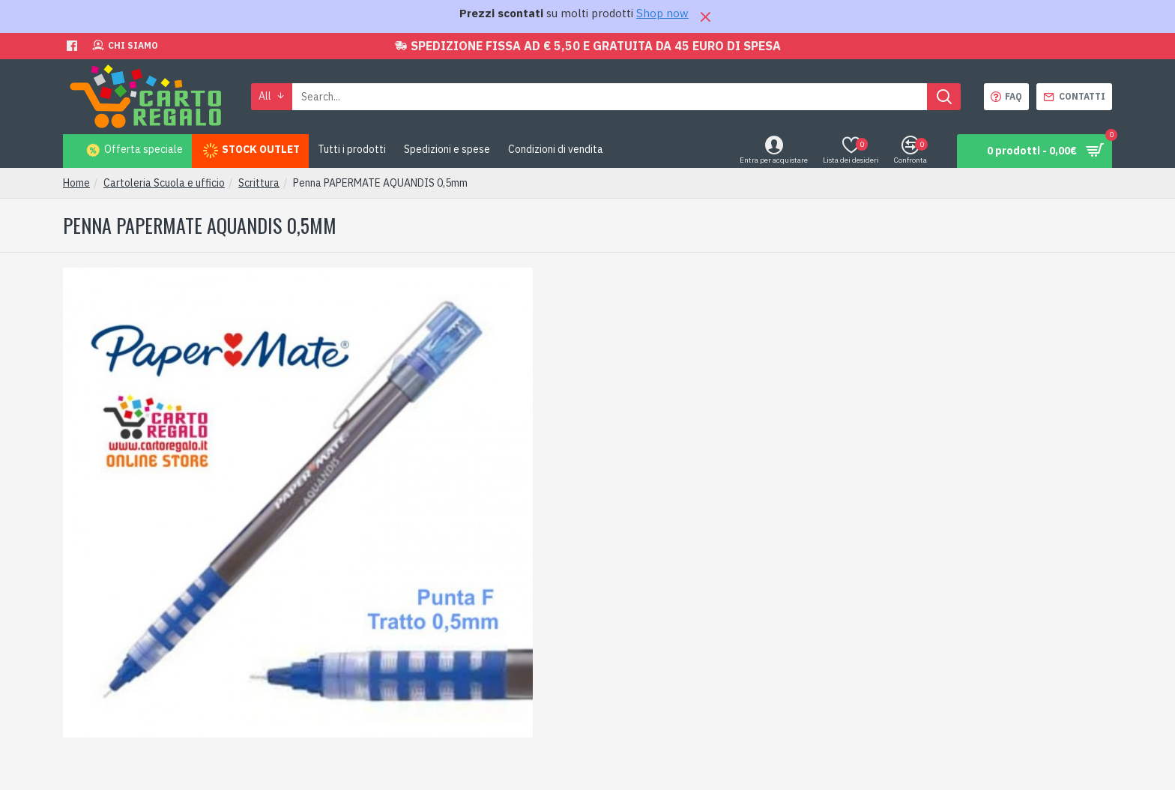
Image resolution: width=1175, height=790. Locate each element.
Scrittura (259, 183)
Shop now (662, 13)
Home (76, 183)
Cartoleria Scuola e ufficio (164, 183)
